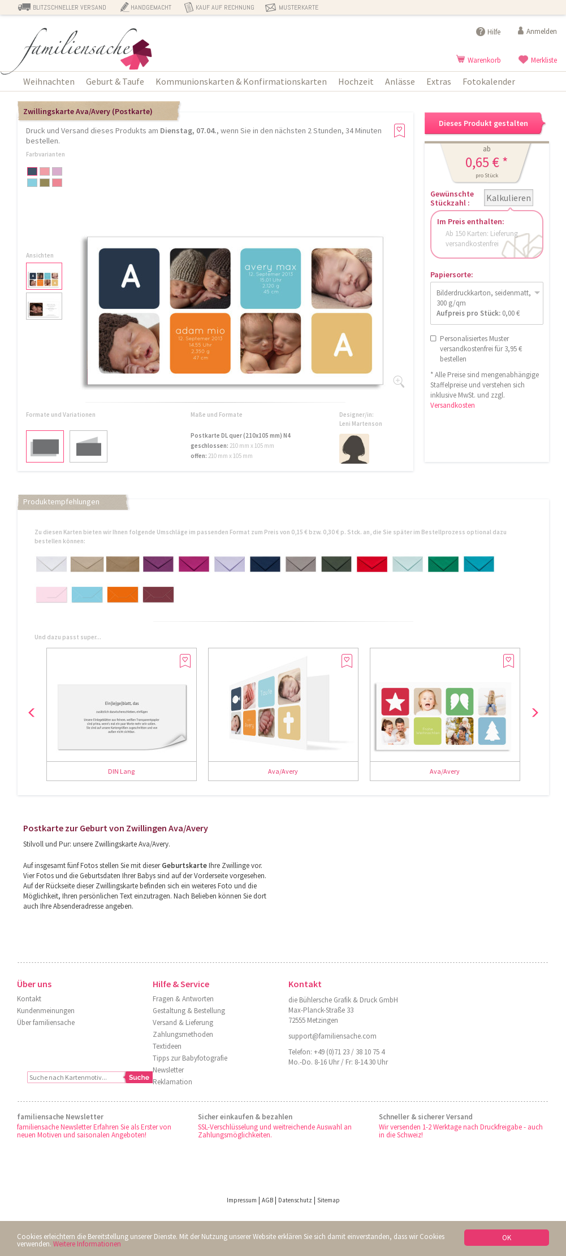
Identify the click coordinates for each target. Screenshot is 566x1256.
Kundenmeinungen (46, 1010)
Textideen (167, 1046)
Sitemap (328, 1200)
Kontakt (29, 999)
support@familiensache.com (332, 1036)
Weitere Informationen (87, 1244)
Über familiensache (46, 1022)
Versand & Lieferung (183, 1022)
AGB (267, 1200)
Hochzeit (356, 81)
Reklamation (172, 1082)
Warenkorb (484, 60)
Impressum (242, 1200)
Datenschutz (295, 1200)
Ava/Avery (283, 771)
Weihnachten (49, 81)
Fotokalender (489, 81)
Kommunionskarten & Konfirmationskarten (241, 81)
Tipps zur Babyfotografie (190, 1058)
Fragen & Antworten (183, 999)
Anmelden (541, 31)
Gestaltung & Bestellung (189, 1010)
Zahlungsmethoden (183, 1034)
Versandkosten (452, 405)
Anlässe (400, 81)
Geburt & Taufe (115, 81)
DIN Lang (121, 771)
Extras (438, 81)
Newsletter (168, 1070)
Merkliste (544, 60)
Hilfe (493, 32)
